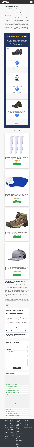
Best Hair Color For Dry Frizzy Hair (11, 413)
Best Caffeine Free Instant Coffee (11, 398)
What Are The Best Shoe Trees (11, 400)
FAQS (7, 305)
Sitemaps (12, 435)
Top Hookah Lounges (9, 388)
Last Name (9, 349)
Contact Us (11, 423)
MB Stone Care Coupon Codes (19, 424)
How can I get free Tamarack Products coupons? (16, 330)
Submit (17, 367)
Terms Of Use (6, 433)
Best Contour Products (9, 377)
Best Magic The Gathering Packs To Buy (12, 380)
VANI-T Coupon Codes (17, 444)
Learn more (8, 304)
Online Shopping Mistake (12, 433)
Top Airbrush (8, 394)
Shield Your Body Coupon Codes (19, 430)
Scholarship (7, 429)
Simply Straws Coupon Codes (19, 434)
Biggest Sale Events (11, 430)
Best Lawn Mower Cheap (10, 375)
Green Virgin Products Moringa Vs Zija (12, 403)
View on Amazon (17, 166)
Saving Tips (6, 426)
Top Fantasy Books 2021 (10, 382)
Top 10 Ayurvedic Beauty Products (11, 384)
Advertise (6, 427)
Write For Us (6, 423)
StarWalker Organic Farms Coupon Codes (19, 437)
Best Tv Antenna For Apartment (11, 405)
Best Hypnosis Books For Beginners (12, 386)
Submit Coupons (12, 426)
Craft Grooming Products (10, 407)
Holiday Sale (11, 421)
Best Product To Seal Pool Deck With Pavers (13, 396)
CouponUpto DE (7, 438)
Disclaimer (12, 427)
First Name (9, 344)
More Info (17, 164)
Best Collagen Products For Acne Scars (12, 392)
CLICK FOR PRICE (17, 68)
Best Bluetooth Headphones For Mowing (12, 415)
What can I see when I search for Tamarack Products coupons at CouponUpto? (15, 326)
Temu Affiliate (11, 438)
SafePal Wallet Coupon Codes (19, 427)
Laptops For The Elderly (10, 411)
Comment (8, 307)
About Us (6, 420)
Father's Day (24, 293)
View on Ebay (17, 167)
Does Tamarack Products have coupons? (14, 313)
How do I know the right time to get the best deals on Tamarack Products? (16, 335)
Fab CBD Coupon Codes (18, 421)
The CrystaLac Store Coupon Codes (19, 441)
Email (8, 353)
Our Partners (6, 436)
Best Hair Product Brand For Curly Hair (12, 390)
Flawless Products (9, 409)
